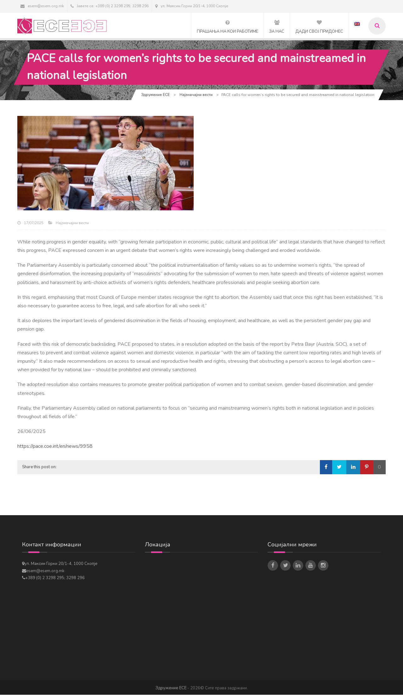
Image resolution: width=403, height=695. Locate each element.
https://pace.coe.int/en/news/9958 (55, 446)
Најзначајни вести (72, 223)
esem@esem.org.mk (42, 6)
